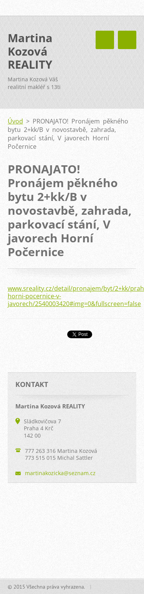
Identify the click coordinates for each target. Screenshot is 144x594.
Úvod (15, 121)
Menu (127, 40)
